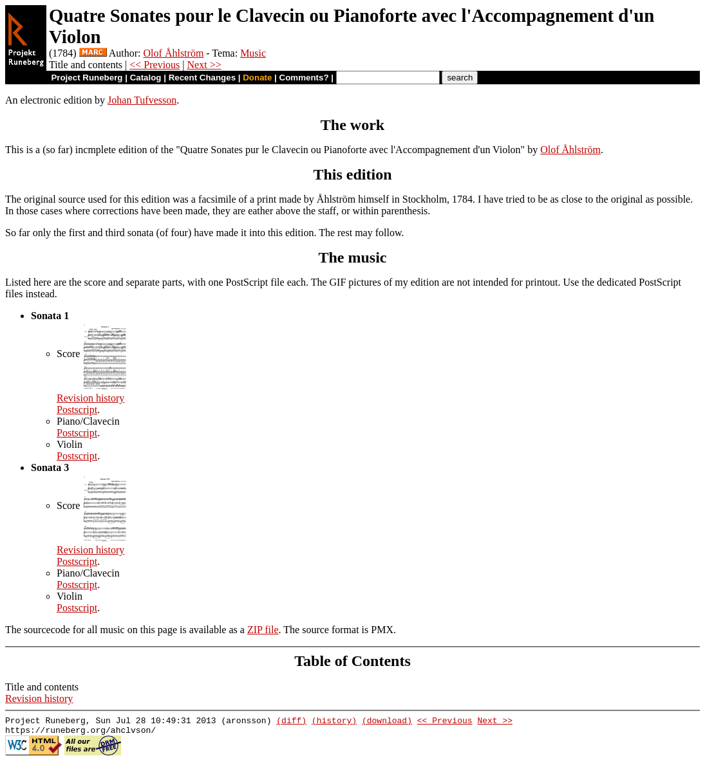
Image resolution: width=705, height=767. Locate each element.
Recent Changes (202, 77)
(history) (334, 722)
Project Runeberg (86, 77)
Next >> (204, 64)
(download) (387, 722)
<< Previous (154, 64)
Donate (257, 77)
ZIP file (263, 629)
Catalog (146, 77)
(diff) (291, 722)
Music (253, 53)
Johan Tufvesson (142, 100)
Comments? (304, 77)
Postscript (77, 409)
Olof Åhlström (174, 53)
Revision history (90, 398)
